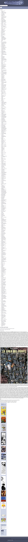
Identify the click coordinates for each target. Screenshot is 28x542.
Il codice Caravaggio (3, 114)
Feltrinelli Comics (3, 79)
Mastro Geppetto (3, 194)
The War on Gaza (3, 286)
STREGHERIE (3, 270)
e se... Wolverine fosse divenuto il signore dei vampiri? (3, 71)
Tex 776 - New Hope (3, 281)
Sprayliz (2, 266)
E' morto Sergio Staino (3, 73)
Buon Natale (2, 36)
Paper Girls (2, 218)
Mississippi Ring (3, 200)
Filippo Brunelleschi (3, 80)
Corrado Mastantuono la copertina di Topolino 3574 (4, 54)
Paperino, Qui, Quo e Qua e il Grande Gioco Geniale (3, 221)
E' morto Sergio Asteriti (3, 72)
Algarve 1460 (2, 18)
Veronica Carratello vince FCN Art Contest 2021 (3, 313)
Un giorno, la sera (3, 303)
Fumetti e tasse (3, 87)
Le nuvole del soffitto (3, 180)
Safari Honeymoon (3, 244)
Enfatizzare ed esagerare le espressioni (3, 78)
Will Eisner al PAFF (3, 315)
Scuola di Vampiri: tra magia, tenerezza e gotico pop (3, 260)
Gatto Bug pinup (3, 90)
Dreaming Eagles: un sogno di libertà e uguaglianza (3, 67)
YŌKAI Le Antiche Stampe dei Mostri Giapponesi (3, 317)
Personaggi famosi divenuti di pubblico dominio (3, 228)
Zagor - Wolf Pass (3, 320)
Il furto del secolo (3, 120)
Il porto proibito (3, 125)
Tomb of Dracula (3, 287)
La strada (2, 179)
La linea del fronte (3, 176)
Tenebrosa (2, 276)
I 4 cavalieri (2, 101)
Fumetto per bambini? (3, 89)
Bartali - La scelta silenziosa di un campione (3, 29)
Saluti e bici (2, 245)
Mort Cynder (2, 206)
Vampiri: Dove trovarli (3, 310)
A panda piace (3, 14)
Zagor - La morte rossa (3, 319)
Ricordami (3, 529)
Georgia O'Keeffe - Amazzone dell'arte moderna (3, 92)
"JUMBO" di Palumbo (3, 12)
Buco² (2, 35)
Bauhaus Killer (3, 31)
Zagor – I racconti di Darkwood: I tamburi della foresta (3, 322)
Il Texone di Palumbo (3, 133)
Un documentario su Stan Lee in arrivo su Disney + (3, 302)
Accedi (2, 530)
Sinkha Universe (3, 263)
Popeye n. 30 (2, 234)
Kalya (2, 157)
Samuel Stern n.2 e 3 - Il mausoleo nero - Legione (3, 251)
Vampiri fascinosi (3, 309)
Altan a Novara (3, 19)
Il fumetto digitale (3, 119)
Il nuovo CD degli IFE (3, 124)
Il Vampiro (2, 134)
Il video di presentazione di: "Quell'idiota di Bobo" (3, 136)
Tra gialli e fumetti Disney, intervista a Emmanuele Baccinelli (3, 296)
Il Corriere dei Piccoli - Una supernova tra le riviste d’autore (3, 118)
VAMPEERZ (2, 307)
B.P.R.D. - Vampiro (3, 23)
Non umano (2, 213)
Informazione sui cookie (10, 540)
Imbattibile (2, 137)
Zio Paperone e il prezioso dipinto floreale (3, 325)
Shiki (1, 262)
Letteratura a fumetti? (3, 183)
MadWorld (2, 188)
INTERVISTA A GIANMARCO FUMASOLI (3, 148)
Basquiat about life (3, 30)
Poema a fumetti (3, 232)
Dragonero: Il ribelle (3, 65)
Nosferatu (2, 214)
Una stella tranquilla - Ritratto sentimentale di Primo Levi (4, 306)
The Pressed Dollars (3, 284)
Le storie (2, 181)
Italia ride (2, 155)
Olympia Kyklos (3, 215)
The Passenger (3, 283)
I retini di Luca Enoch (3, 107)
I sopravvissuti (3, 108)
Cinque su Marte (3, 44)
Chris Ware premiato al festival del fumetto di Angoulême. (3, 43)
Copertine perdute (3, 51)
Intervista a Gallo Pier (3, 145)
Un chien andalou (3, 300)
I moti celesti (2, 105)
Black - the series (3, 33)
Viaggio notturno (3, 314)
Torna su (27, 541)
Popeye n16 (2, 235)
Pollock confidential (3, 233)
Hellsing (2, 100)
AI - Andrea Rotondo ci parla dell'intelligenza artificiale (3, 17)
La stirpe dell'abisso (3, 178)
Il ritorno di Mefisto (3, 126)
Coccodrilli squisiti (3, 45)
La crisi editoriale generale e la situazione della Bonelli (3, 172)
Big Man (2, 32)
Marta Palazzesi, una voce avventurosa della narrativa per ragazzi (4, 193)
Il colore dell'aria (3, 115)
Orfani (2, 216)
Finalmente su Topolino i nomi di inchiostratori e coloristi (4, 83)
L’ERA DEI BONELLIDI (3, 168)
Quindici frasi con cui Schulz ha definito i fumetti (3, 240)
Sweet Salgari (2, 275)
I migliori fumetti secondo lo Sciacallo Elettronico (3, 104)
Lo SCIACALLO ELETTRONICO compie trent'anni (3, 187)
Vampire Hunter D (3, 308)
